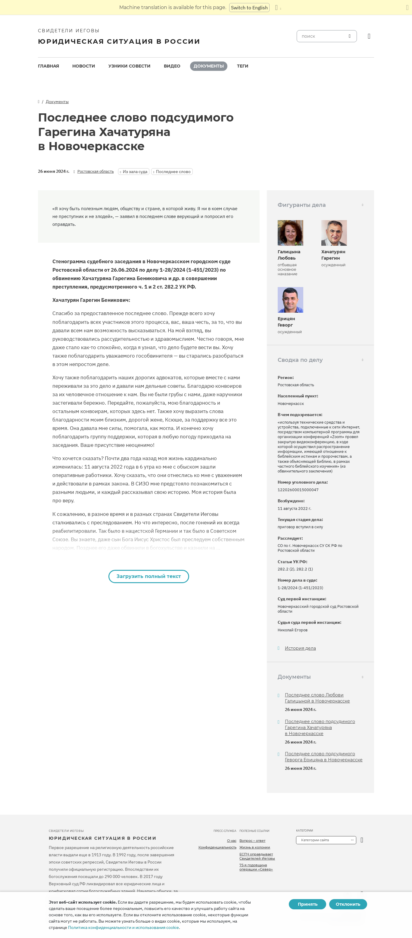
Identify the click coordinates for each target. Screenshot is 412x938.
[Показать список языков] (278, 7)
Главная (48, 66)
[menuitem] (48, 66)
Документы (209, 66)
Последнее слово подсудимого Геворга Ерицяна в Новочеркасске (324, 757)
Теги (242, 66)
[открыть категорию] (361, 840)
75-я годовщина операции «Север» (256, 867)
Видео (172, 66)
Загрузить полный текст (149, 576)
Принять (307, 904)
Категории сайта (315, 840)
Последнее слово (173, 171)
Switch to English (249, 8)
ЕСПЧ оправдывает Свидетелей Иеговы (257, 856)
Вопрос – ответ (252, 841)
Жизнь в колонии (254, 847)
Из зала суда (135, 171)
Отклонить (348, 904)
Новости (83, 66)
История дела (300, 648)
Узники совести (129, 66)
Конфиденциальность (217, 847)
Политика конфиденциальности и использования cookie (123, 927)
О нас (231, 841)
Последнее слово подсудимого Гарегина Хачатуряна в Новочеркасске (320, 727)
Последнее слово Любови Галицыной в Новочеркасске (317, 698)
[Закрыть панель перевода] (407, 7)
